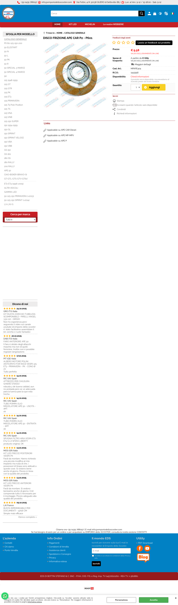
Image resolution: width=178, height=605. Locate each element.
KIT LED (73, 24)
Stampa (120, 101)
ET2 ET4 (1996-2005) (14, 184)
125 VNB (8, 117)
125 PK (7, 92)
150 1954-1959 (11, 125)
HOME (57, 24)
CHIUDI (176, 597)
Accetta (154, 600)
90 (5, 76)
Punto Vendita (11, 550)
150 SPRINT (9, 133)
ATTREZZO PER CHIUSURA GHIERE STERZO (16, 382)
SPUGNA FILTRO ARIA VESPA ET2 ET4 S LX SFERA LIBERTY (19, 439)
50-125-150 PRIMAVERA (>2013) (19, 196)
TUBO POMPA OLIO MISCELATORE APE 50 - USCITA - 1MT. (19, 406)
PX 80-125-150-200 (13, 43)
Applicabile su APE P (57, 141)
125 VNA (8, 113)
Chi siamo (9, 546)
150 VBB (8, 146)
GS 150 (7, 150)
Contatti (8, 543)
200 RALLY (9, 166)
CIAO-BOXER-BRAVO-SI (15, 174)
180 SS (7, 158)
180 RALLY (9, 162)
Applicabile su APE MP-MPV (60, 135)
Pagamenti (54, 543)
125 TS (7, 109)
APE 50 (7, 170)
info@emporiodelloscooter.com (107, 529)
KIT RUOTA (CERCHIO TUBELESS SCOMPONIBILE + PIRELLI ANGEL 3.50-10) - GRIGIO (19, 316)
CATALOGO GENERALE (15, 39)
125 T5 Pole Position (13, 105)
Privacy (52, 557)
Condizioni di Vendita (59, 546)
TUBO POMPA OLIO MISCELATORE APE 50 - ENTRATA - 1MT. (19, 423)
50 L (6, 55)
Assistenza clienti (57, 550)
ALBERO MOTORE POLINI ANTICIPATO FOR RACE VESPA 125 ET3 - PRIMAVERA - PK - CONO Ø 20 (20, 365)
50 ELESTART (10, 47)
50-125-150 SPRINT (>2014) (16, 200)
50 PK (7, 59)
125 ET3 (7, 96)
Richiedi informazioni (127, 113)
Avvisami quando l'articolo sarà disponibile (137, 105)
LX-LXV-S (8, 204)
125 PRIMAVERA (11, 100)
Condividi (121, 109)
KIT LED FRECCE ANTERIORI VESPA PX (17, 484)
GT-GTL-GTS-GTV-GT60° (16, 179)
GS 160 (7, 154)
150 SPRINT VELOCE (14, 137)
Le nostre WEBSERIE (113, 24)
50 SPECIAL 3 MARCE (14, 68)
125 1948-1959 (11, 80)
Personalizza (121, 600)
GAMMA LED (10, 192)
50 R (6, 64)
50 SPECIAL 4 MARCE (14, 72)
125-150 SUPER (11, 121)
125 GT (7, 84)
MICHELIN (90, 24)
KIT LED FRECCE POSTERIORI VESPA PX (17, 454)
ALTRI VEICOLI (11, 188)
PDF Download (145, 543)
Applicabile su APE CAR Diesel (61, 130)
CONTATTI (142, 532)
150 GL (7, 129)
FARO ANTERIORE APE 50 (16, 341)
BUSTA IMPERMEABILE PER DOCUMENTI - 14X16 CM (16, 509)
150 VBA (8, 142)
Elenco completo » (27, 517)
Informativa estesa (35, 602)
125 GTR (8, 88)
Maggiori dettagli (143, 64)
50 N (6, 51)
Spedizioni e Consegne (60, 554)
